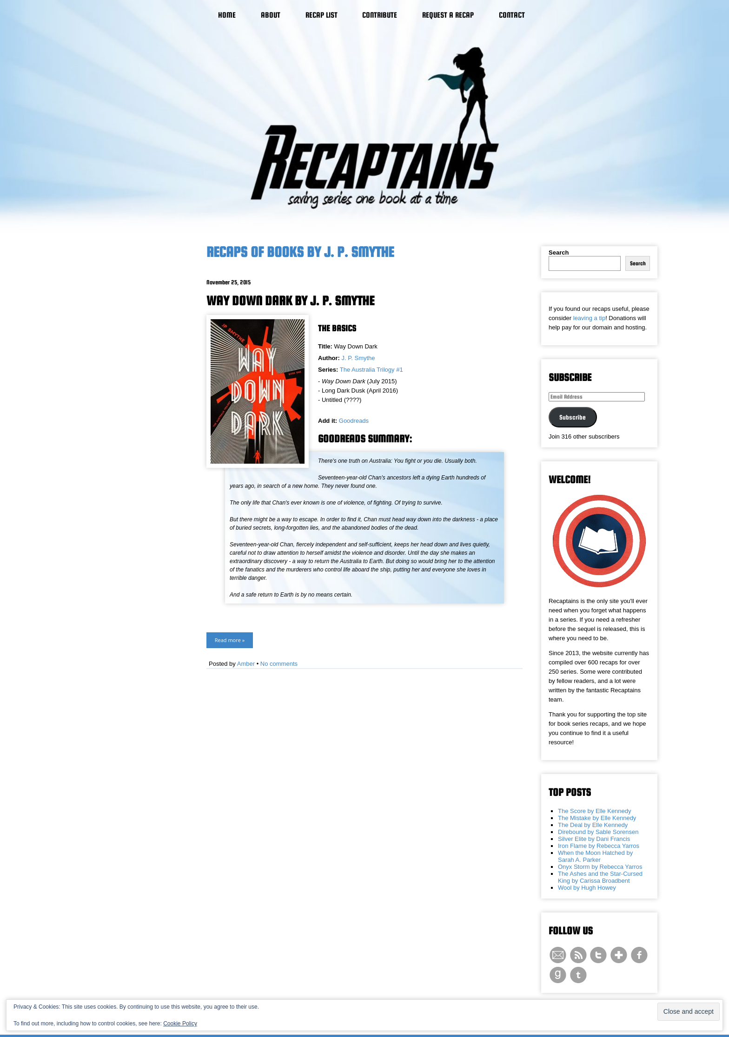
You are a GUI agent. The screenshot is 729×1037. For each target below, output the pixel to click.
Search (559, 252)
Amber (246, 663)
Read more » (230, 640)
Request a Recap (448, 15)
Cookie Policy (180, 1023)
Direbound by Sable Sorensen (598, 831)
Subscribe (572, 417)
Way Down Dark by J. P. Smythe (290, 300)
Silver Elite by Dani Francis (594, 838)
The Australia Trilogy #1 (371, 369)
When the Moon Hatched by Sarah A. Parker (595, 856)
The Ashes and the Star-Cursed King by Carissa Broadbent (600, 877)
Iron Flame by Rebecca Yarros (598, 845)
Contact (512, 15)
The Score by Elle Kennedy (594, 810)
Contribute (379, 15)
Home (227, 15)
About (270, 15)
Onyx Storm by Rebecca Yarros (600, 866)
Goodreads (354, 420)
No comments (279, 663)
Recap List (321, 15)
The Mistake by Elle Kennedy (597, 817)
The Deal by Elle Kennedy (593, 824)
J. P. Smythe (358, 357)
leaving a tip (589, 318)
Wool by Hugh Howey (587, 887)
